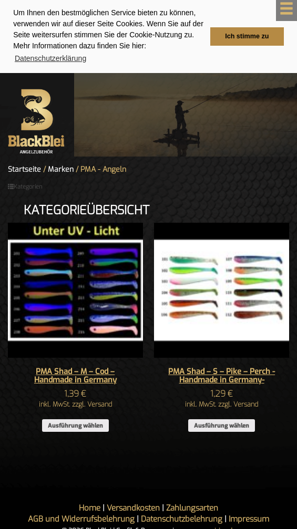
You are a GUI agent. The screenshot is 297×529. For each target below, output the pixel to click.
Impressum (249, 518)
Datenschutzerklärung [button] (50, 58)
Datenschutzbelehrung (181, 518)
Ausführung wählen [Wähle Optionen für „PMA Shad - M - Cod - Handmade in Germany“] (75, 425)
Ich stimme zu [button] (247, 36)
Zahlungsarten (192, 507)
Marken (61, 169)
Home (89, 507)
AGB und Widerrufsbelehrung (81, 518)
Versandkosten (133, 507)
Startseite (24, 169)
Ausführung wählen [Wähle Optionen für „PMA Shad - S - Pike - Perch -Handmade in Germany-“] (221, 425)
